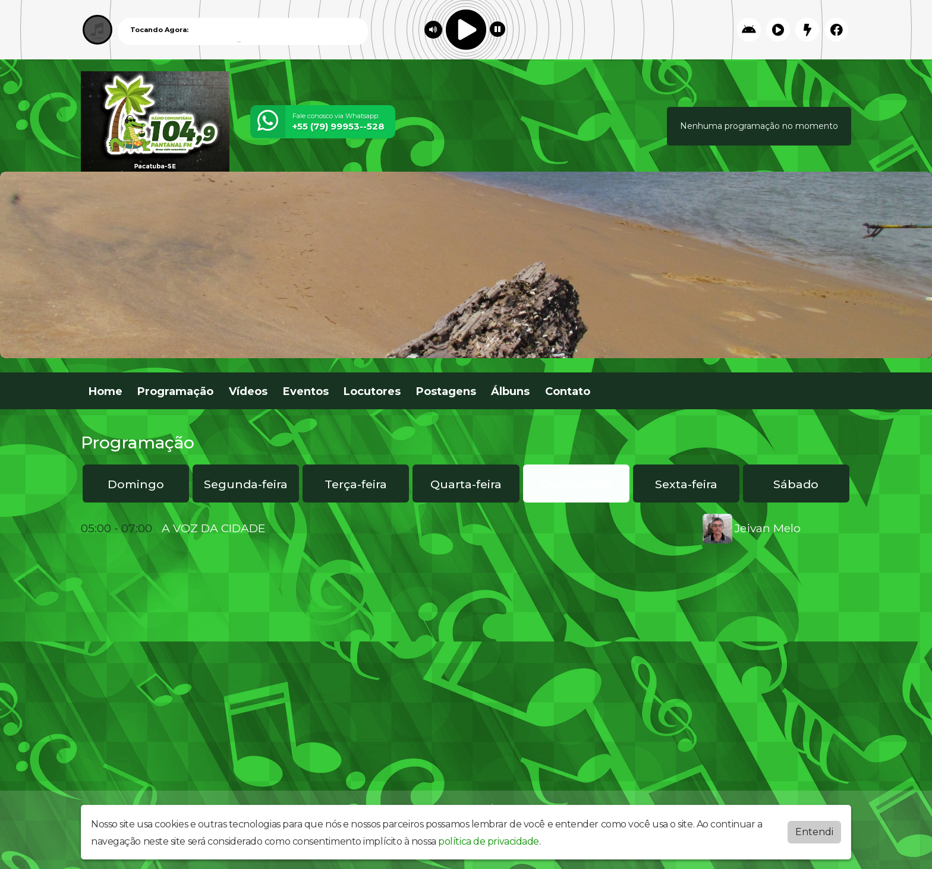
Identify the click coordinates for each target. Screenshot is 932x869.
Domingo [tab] (136, 484)
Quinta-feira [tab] (576, 484)
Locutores (372, 391)
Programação (175, 391)
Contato (567, 391)
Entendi (814, 832)
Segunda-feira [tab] (246, 484)
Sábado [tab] (795, 484)
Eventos (306, 391)
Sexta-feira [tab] (686, 484)
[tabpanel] (466, 528)
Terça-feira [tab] (356, 484)
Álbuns (510, 391)
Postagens (446, 391)
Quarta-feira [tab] (466, 484)
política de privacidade (488, 841)
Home (105, 391)
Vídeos (248, 391)
